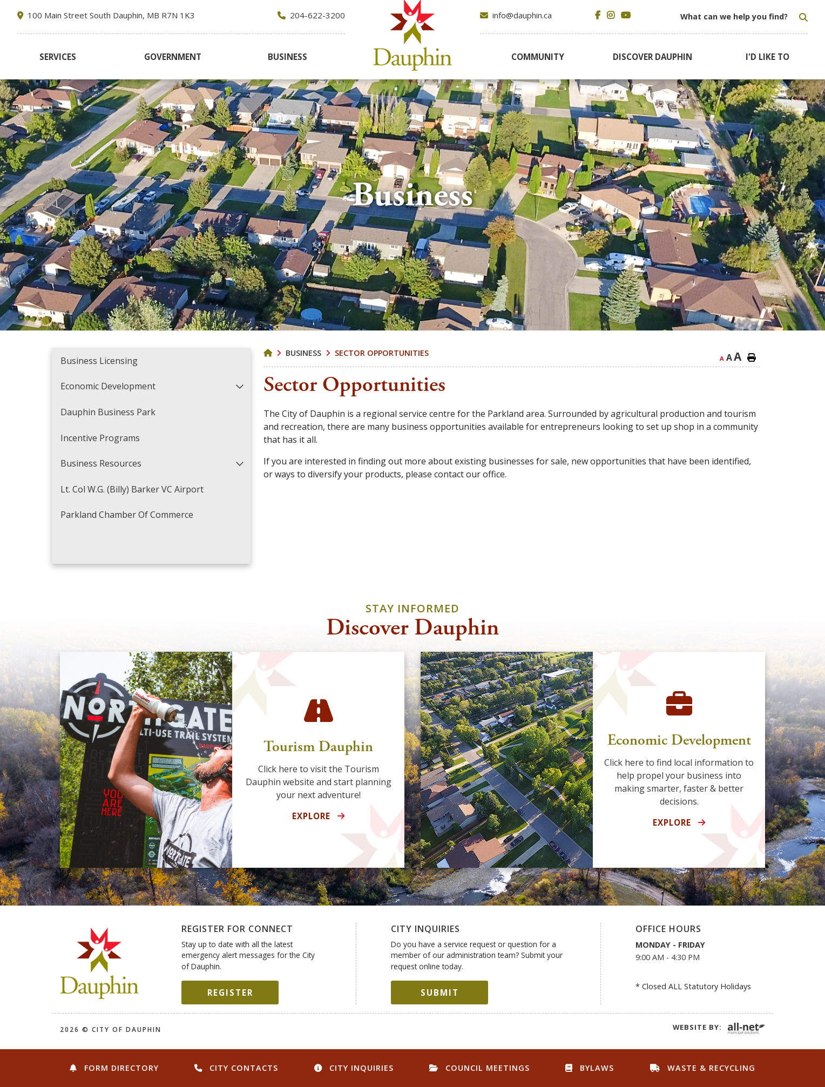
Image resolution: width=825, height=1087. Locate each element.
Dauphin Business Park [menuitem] (107, 412)
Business (303, 353)
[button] (240, 386)
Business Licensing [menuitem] (99, 361)
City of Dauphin (99, 963)
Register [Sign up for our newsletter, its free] (230, 992)
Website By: (697, 1027)
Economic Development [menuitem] (107, 386)
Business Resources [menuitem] (100, 463)
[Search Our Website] (743, 17)
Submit (440, 992)
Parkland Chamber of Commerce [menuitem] (126, 515)
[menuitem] (57, 56)
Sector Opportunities (382, 353)
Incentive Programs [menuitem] (100, 438)
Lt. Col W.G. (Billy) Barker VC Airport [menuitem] (132, 489)
